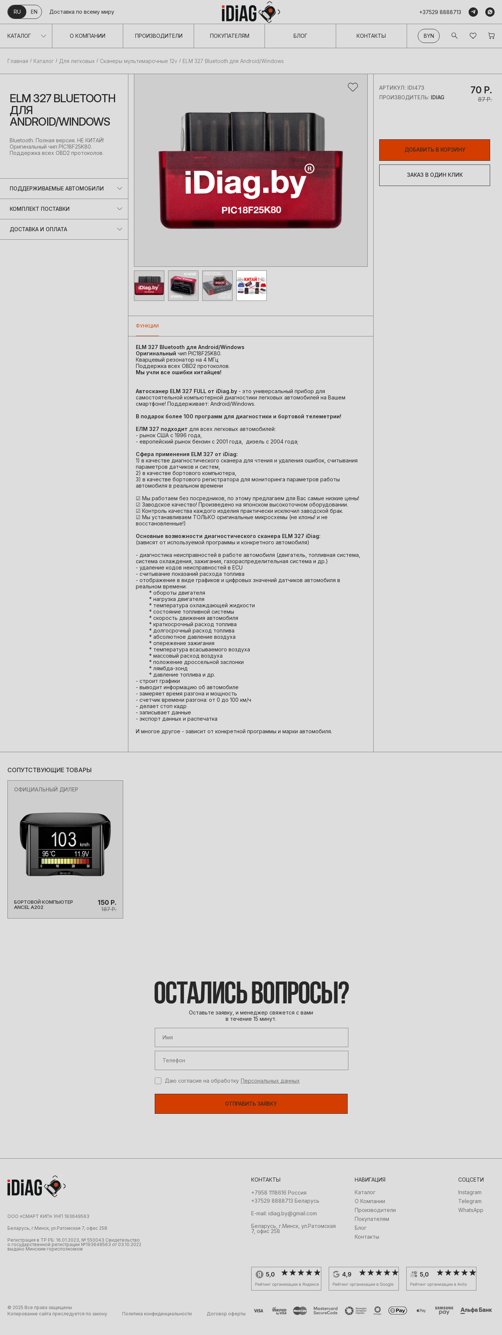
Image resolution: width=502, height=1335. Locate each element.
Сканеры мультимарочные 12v (138, 61)
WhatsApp (470, 1221)
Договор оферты (226, 1325)
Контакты (371, 36)
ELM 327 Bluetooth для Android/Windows (233, 61)
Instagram (470, 1203)
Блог (300, 36)
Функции (147, 326)
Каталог (19, 36)
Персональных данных (270, 1091)
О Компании (87, 36)
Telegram (470, 1212)
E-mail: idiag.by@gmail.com (284, 1225)
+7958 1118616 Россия (278, 1204)
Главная (17, 61)
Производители (159, 36)
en (34, 12)
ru (17, 12)
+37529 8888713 (440, 12)
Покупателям (229, 36)
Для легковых (77, 61)
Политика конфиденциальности (157, 1325)
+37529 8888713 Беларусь (285, 1212)
